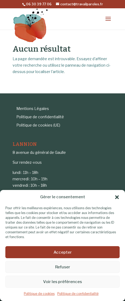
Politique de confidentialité (78, 294)
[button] (117, 197)
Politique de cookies (39, 294)
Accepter (63, 252)
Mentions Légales (32, 108)
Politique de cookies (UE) (38, 125)
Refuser (62, 267)
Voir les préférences (62, 281)
